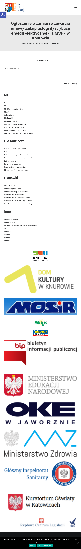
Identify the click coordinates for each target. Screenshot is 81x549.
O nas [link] (6, 103)
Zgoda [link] (32, 545)
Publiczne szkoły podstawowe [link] (16, 192)
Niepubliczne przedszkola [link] (14, 195)
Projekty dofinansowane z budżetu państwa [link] (21, 204)
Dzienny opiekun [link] (10, 161)
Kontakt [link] (7, 241)
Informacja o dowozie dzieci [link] (15, 167)
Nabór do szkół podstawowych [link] (16, 155)
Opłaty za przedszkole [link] (12, 164)
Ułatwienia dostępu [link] (11, 219)
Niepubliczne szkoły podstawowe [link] (17, 198)
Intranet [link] (7, 237)
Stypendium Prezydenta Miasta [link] (16, 170)
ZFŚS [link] (6, 228)
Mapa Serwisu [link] (9, 222)
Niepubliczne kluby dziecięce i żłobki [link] (18, 158)
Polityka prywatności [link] (45, 545)
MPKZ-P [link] (7, 231)
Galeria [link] (7, 234)
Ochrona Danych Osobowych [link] (15, 130)
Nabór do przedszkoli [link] (12, 152)
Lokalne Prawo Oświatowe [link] (14, 127)
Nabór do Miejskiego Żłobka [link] (15, 149)
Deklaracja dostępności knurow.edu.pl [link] (19, 133)
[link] (3, 15)
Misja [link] (6, 106)
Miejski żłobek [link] (9, 185)
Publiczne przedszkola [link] (13, 189)
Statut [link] (6, 112)
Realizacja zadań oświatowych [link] (16, 124)
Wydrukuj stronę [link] (70, 84)
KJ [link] (58, 43)
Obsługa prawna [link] (10, 121)
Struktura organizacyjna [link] (13, 109)
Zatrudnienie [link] (9, 115)
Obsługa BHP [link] (9, 118)
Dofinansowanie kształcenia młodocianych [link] (20, 225)
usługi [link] (45, 43)
